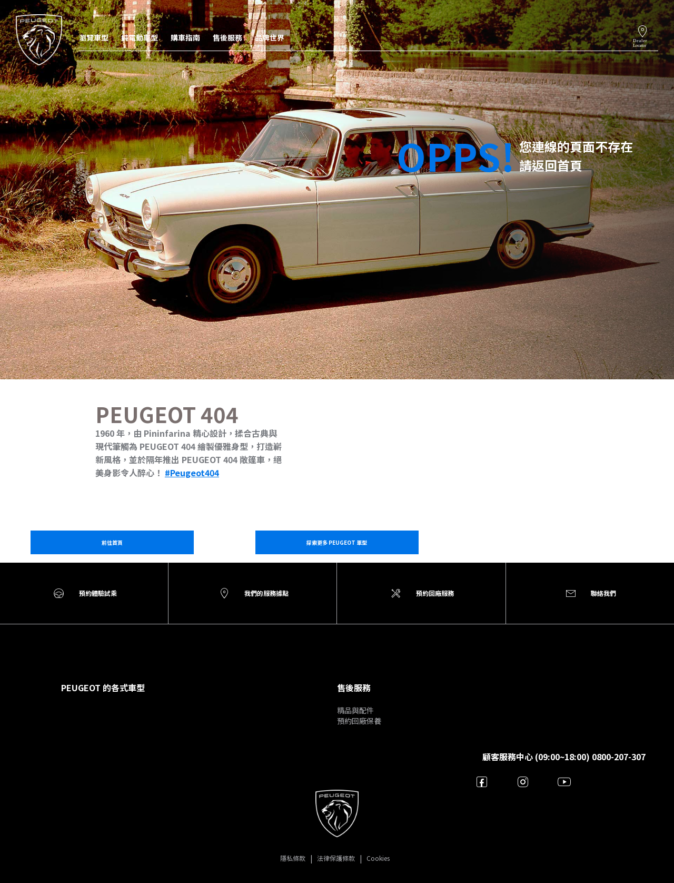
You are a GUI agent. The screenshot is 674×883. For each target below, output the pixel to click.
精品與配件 (355, 710)
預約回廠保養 (359, 720)
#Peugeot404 (192, 472)
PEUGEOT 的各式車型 (103, 687)
